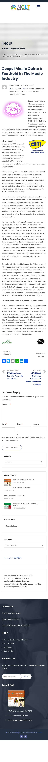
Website (36, 424)
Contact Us (8, 651)
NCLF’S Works (9, 644)
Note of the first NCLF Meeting (16, 640)
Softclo (39, 754)
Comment (6, 405)
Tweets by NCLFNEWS (12, 558)
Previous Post (15, 375)
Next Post (32, 378)
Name (4, 424)
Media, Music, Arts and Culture (20, 92)
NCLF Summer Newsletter (18, 737)
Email (19, 424)
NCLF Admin (16, 89)
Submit (27, 676)
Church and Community (18, 54)
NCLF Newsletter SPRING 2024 (20, 742)
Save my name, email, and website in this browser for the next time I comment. (23, 438)
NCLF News (20, 94)
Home (4, 54)
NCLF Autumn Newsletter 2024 (20, 733)
